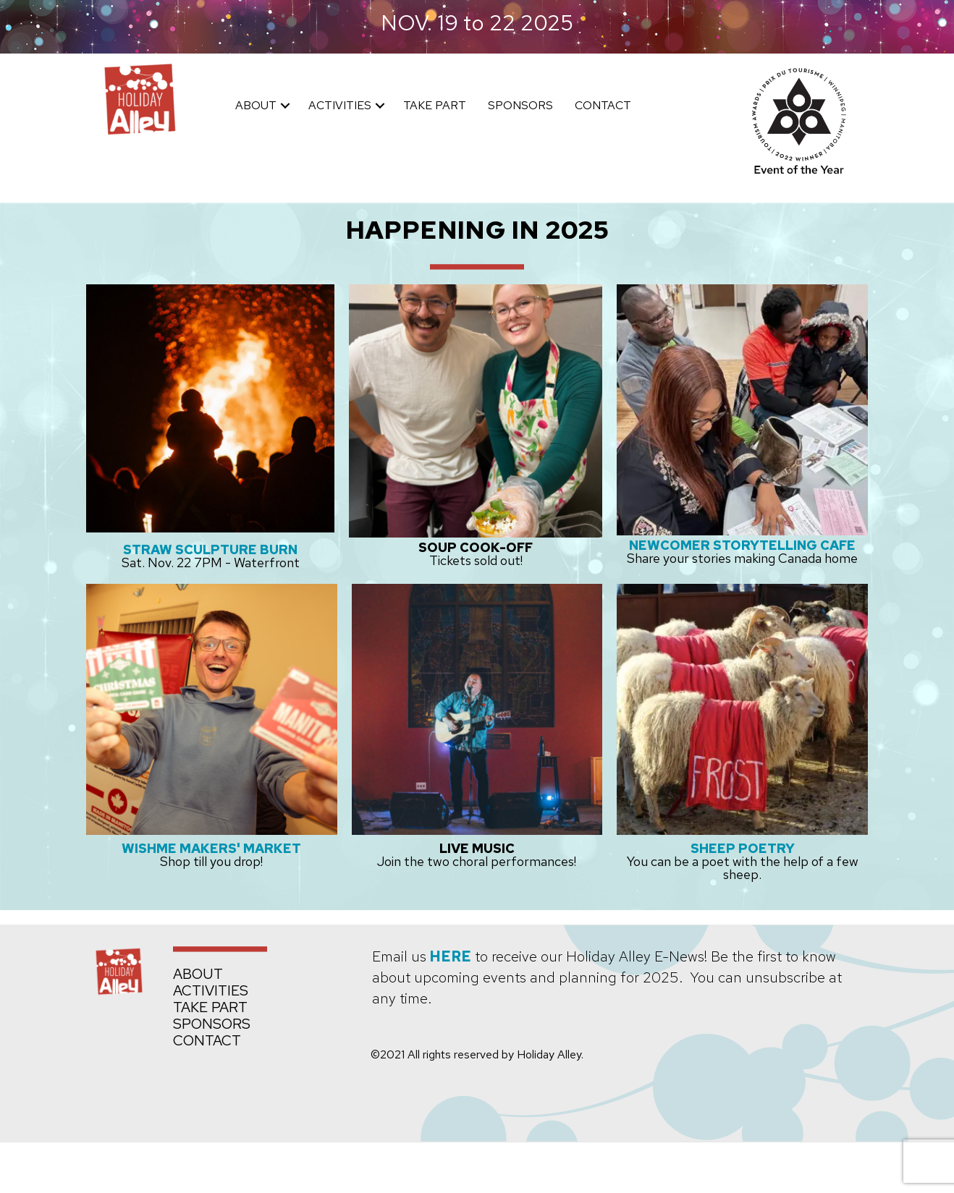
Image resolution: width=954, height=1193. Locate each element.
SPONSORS (520, 105)
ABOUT (256, 105)
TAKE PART (434, 105)
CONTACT (603, 105)
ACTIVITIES (339, 105)
